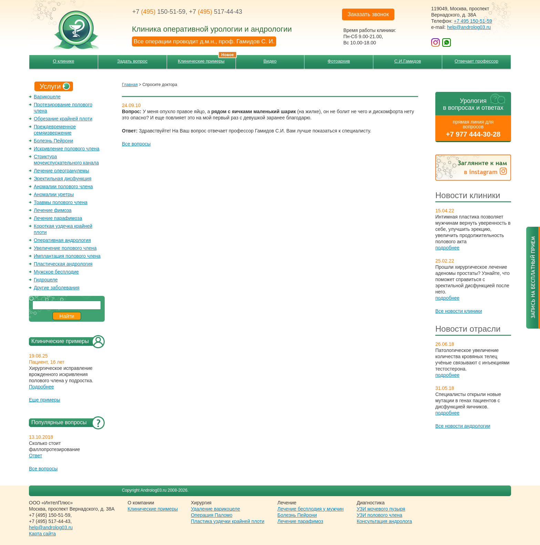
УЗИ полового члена (379, 515)
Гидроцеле (46, 279)
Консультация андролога (384, 521)
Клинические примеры (206, 59)
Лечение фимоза (53, 210)
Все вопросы (43, 468)
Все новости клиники (458, 311)
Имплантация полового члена (67, 256)
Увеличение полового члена (65, 248)
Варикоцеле (47, 96)
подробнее (447, 247)
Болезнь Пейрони (53, 140)
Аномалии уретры (54, 194)
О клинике (63, 61)
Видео (270, 61)
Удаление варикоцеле (215, 509)
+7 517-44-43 (215, 11)
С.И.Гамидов (407, 61)
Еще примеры (44, 400)
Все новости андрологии (462, 426)
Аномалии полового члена (63, 186)
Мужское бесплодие (56, 272)
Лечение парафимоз (300, 521)
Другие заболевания (57, 287)
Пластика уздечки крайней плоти (227, 521)
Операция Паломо (211, 515)
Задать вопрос (132, 61)
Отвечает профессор (476, 61)
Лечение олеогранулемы (61, 170)
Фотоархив (339, 61)
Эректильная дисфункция (62, 178)
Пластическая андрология (63, 264)
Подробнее (41, 386)
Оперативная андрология (62, 240)
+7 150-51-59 (159, 11)
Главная (130, 84)
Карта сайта (42, 533)
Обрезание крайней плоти (63, 118)
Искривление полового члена (67, 148)
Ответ (35, 455)
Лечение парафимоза (58, 218)
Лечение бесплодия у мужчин (311, 509)
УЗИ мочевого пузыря (381, 509)
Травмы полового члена (60, 202)
